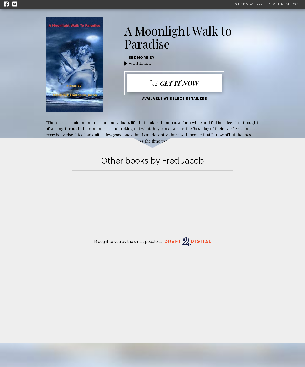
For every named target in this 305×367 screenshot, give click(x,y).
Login (292, 4)
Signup (275, 4)
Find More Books (249, 4)
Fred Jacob (140, 63)
